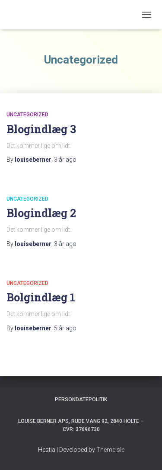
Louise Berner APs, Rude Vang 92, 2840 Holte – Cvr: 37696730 (81, 425)
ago (65, 159)
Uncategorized (27, 115)
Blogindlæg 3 (41, 129)
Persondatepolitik (81, 399)
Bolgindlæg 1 (40, 297)
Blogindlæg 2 (41, 213)
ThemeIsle (110, 449)
